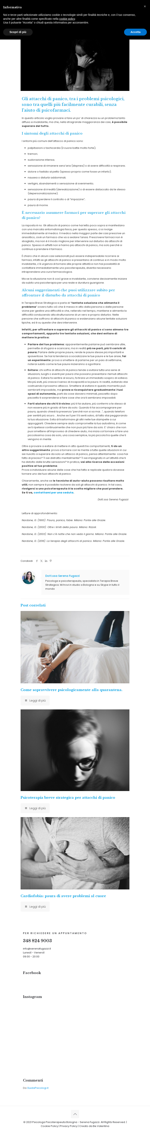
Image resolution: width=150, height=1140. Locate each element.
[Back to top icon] (75, 1114)
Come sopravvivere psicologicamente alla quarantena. (71, 690)
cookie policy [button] (67, 18)
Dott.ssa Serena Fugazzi (62, 576)
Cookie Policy (49, 1126)
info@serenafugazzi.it (37, 948)
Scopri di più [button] (17, 32)
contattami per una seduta (53, 492)
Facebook (32, 973)
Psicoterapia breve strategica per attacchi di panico (68, 798)
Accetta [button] (135, 32)
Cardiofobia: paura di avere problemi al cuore (63, 896)
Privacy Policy (68, 1126)
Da (35, 1088)
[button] (145, 6)
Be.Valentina (101, 1126)
